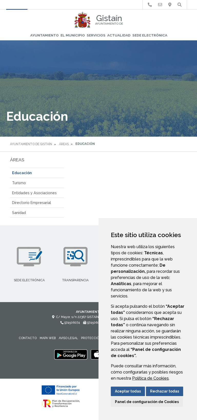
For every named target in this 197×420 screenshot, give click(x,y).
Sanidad (19, 212)
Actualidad (119, 35)
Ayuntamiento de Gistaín (31, 144)
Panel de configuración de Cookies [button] (147, 402)
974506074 (70, 322)
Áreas (64, 144)
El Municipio (73, 35)
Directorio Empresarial (31, 202)
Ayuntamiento (44, 35)
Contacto (28, 338)
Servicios (96, 35)
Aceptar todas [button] (128, 391)
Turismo (19, 183)
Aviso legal (68, 338)
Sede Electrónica (149, 35)
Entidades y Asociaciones (34, 193)
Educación (22, 173)
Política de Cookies (150, 378)
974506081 (93, 322)
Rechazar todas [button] (164, 391)
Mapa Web (48, 338)
